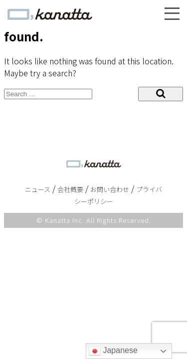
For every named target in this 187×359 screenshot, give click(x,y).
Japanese (113, 351)
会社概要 (70, 189)
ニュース (37, 189)
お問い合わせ (109, 189)
